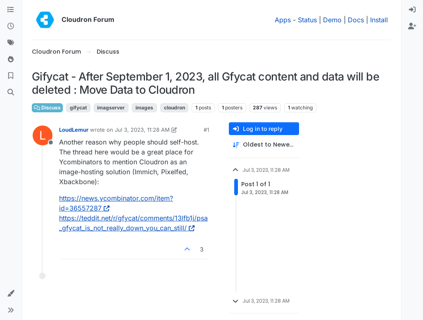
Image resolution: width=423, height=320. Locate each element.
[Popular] (10, 59)
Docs (356, 20)
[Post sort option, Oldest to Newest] (264, 144)
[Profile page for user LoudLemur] (42, 135)
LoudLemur (73, 129)
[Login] (412, 10)
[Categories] (10, 10)
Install (379, 20)
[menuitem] (412, 10)
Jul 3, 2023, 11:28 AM (142, 129)
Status (307, 20)
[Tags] (10, 43)
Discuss (47, 107)
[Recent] (10, 26)
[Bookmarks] (10, 76)
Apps (283, 20)
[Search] (10, 92)
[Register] (412, 26)
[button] (10, 293)
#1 (206, 129)
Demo (332, 20)
